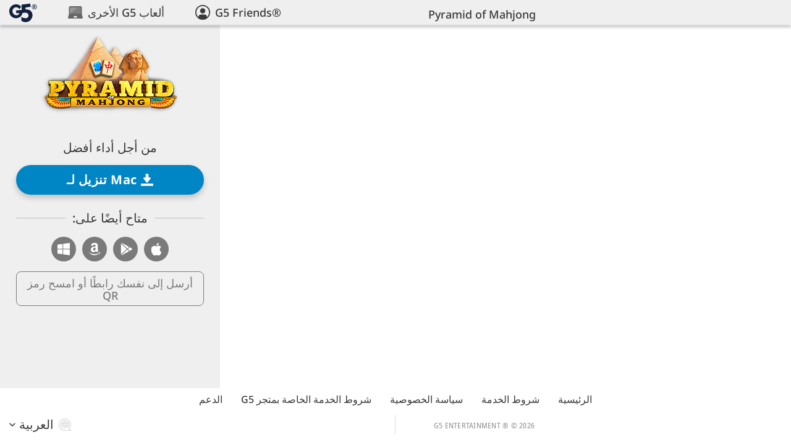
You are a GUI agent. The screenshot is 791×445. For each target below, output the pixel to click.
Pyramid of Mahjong (482, 14)
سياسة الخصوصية (426, 399)
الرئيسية (575, 399)
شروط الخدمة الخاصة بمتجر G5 (306, 399)
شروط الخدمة (510, 399)
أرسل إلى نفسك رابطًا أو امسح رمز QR (110, 289)
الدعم (210, 399)
